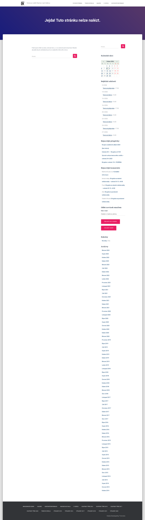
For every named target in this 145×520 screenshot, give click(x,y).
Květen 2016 (105, 429)
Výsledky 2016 (69, 511)
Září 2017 (105, 404)
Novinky (104, 241)
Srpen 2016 (105, 426)
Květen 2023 (105, 257)
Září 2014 (105, 480)
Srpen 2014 (105, 483)
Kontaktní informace (117, 3)
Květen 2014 (105, 490)
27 (102, 76)
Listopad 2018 (106, 368)
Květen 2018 (105, 383)
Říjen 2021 (105, 289)
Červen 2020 (105, 325)
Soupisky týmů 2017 (116, 506)
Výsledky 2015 (58, 511)
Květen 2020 (105, 329)
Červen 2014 (105, 487)
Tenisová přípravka (108, 88)
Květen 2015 (105, 462)
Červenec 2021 (106, 297)
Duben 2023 (105, 261)
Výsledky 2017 (80, 511)
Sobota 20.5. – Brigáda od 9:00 (111, 152)
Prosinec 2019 (106, 340)
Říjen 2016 (105, 422)
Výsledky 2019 (103, 511)
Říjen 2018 (105, 372)
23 (110, 73)
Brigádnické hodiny (28, 506)
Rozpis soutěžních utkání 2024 (111, 145)
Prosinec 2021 (106, 282)
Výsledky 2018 (91, 511)
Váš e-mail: (104, 210)
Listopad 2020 (106, 315)
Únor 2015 (105, 472)
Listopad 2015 (106, 444)
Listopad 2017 (106, 397)
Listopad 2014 (106, 476)
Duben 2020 (105, 333)
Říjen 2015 (105, 447)
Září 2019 (105, 347)
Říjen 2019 (105, 343)
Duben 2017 (105, 411)
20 (102, 73)
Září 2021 (105, 293)
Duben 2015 (105, 465)
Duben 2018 (105, 386)
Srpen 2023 (105, 254)
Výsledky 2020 (114, 511)
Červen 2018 (105, 379)
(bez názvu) (105, 148)
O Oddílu (106, 3)
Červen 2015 (105, 458)
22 (107, 73)
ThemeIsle (122, 516)
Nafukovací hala (65, 506)
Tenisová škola (89, 3)
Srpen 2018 (105, 376)
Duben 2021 (105, 304)
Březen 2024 (105, 250)
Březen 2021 (105, 307)
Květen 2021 (105, 300)
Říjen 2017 (105, 401)
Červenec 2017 (106, 408)
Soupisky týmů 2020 (32, 511)
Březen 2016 (105, 437)
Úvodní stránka (77, 3)
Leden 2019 (105, 365)
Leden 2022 (105, 279)
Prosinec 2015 (106, 440)
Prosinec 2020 (106, 311)
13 (102, 71)
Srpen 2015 (105, 454)
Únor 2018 (105, 393)
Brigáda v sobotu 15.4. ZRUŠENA (112, 162)
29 (107, 76)
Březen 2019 (105, 361)
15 (107, 71)
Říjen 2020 (105, 318)
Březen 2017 (105, 415)
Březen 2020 (105, 336)
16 (110, 71)
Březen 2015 (105, 469)
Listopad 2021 (106, 286)
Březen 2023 (105, 264)
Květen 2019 (105, 354)
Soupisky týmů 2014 (87, 506)
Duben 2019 (105, 358)
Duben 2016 (105, 433)
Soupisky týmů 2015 (102, 506)
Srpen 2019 (105, 350)
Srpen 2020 (105, 322)
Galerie (99, 3)
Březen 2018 (105, 390)
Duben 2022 (105, 272)
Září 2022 (105, 268)
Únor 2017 (105, 419)
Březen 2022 (105, 275)
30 (110, 76)
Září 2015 (105, 451)
